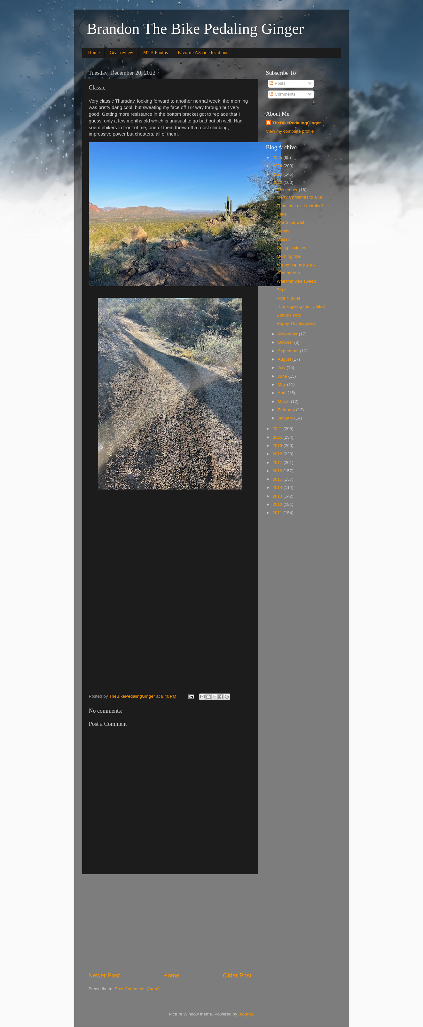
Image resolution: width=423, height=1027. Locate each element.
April (283, 392)
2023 (277, 174)
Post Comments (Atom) (137, 988)
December (288, 189)
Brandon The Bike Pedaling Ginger (195, 28)
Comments (282, 94)
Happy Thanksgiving (296, 323)
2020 (277, 437)
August (285, 359)
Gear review (121, 52)
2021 (277, 428)
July (282, 367)
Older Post (237, 975)
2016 (277, 470)
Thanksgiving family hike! (301, 306)
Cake (282, 214)
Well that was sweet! (296, 281)
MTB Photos (155, 52)
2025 (277, 157)
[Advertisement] (170, 923)
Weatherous (288, 272)
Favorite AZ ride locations (203, 52)
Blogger (246, 1014)
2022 (277, 182)
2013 (277, 496)
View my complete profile (290, 131)
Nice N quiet (288, 298)
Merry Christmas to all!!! (299, 197)
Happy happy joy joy (296, 264)
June (283, 376)
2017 (277, 462)
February (287, 409)
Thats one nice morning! (300, 205)
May (282, 384)
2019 (277, 445)
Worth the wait (290, 222)
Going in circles (291, 247)
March (284, 401)
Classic (284, 239)
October (286, 342)
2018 (277, 453)
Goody (283, 231)
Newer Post (104, 975)
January (286, 418)
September (289, 351)
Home (94, 52)
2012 (277, 504)
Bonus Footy (289, 315)
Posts (278, 83)
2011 (277, 512)
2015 (277, 479)
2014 (277, 487)
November (288, 334)
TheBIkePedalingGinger (296, 123)
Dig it (281, 289)
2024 (277, 165)
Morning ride (289, 256)
